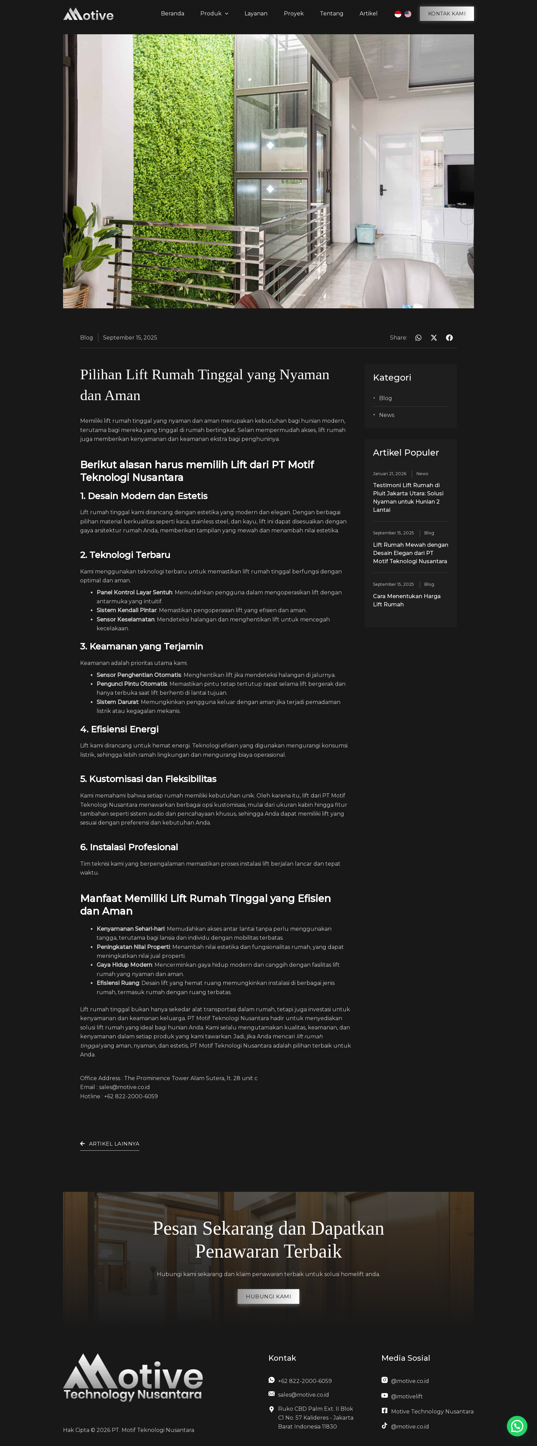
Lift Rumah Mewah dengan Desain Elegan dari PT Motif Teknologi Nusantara (410, 553)
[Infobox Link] (312, 1383)
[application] (226, 13)
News (386, 415)
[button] (447, 14)
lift (107, 421)
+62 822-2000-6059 (131, 1096)
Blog (385, 398)
